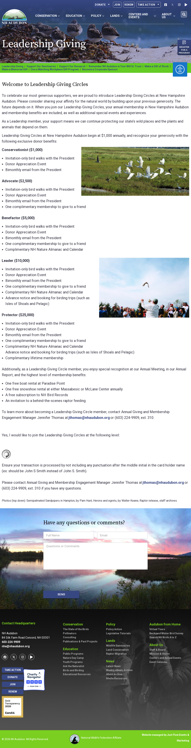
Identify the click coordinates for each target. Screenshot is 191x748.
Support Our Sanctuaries (41, 66)
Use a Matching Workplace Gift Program (55, 69)
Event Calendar (158, 662)
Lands (111, 641)
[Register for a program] (184, 42)
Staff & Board (157, 649)
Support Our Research (72, 66)
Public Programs (73, 653)
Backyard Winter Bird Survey (166, 633)
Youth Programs (73, 662)
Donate (102, 5)
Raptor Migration (116, 653)
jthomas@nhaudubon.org (89, 417)
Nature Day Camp (73, 657)
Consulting (69, 637)
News (111, 661)
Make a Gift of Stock (157, 66)
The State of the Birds (76, 629)
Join (117, 4)
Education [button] (75, 15)
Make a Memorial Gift (15, 69)
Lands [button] (116, 15)
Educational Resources (77, 674)
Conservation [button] (47, 15)
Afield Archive (114, 674)
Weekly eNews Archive (119, 670)
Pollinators (69, 633)
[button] (184, 14)
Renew (128, 4)
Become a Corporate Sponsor (100, 69)
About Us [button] (168, 16)
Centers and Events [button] (142, 16)
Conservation (74, 624)
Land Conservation (117, 649)
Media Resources (116, 678)
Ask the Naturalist (73, 666)
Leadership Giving (12, 66)
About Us (157, 645)
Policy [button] (97, 15)
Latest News (113, 666)
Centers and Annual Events (165, 657)
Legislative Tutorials (118, 633)
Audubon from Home (165, 624)
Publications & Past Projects (80, 641)
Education (71, 649)
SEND (61, 594)
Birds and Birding (73, 670)
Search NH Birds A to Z (163, 637)
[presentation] (70, 580)
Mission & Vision (159, 653)
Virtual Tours (157, 629)
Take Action (149, 5)
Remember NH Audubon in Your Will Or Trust (115, 66)
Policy (111, 624)
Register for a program (184, 50)
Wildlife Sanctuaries (118, 645)
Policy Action (114, 629)
